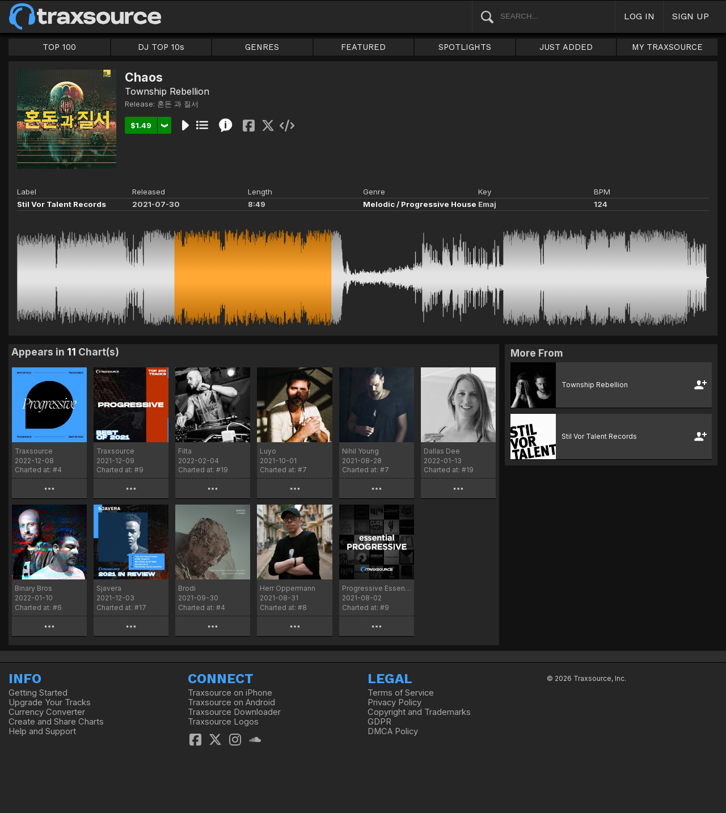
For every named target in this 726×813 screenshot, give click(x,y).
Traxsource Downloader (234, 712)
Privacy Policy (394, 702)
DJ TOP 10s (161, 47)
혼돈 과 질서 (178, 103)
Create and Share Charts (56, 722)
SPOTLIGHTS (464, 47)
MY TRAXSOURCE (667, 47)
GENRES (262, 47)
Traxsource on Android (231, 702)
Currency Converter (47, 712)
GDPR (379, 722)
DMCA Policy (393, 731)
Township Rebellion (167, 91)
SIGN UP (690, 16)
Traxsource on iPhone (230, 693)
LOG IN (639, 16)
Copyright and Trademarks (419, 712)
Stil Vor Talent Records (61, 204)
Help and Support (42, 731)
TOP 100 (59, 47)
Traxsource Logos (223, 722)
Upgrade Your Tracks (50, 702)
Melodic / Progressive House (419, 204)
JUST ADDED (566, 47)
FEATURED (363, 47)
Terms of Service (401, 693)
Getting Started (38, 693)
